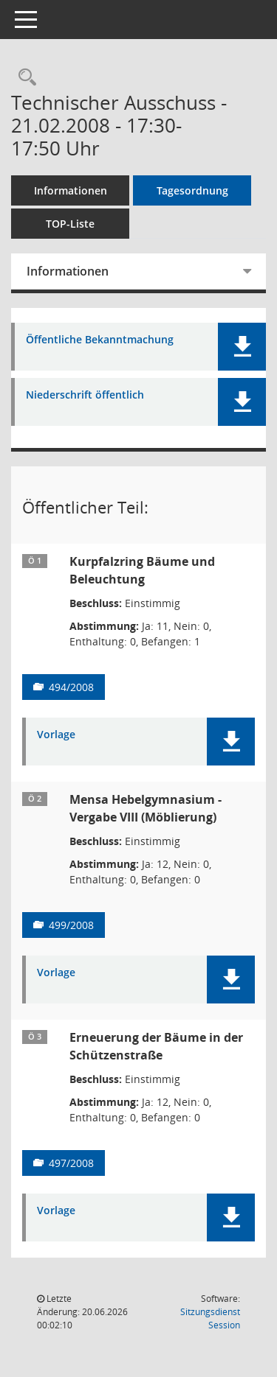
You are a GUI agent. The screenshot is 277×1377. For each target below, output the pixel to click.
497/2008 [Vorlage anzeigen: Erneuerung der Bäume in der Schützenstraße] (71, 1163)
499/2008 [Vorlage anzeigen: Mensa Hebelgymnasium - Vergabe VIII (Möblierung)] (71, 925)
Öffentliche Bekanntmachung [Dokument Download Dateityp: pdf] (100, 340)
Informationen (70, 190)
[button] (242, 347)
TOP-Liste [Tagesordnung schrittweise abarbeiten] (70, 224)
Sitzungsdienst (210, 1318)
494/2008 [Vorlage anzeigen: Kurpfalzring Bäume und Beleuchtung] (71, 687)
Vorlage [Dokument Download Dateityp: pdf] (56, 735)
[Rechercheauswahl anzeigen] (23, 78)
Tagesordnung (192, 190)
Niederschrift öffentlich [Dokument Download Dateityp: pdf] (85, 395)
